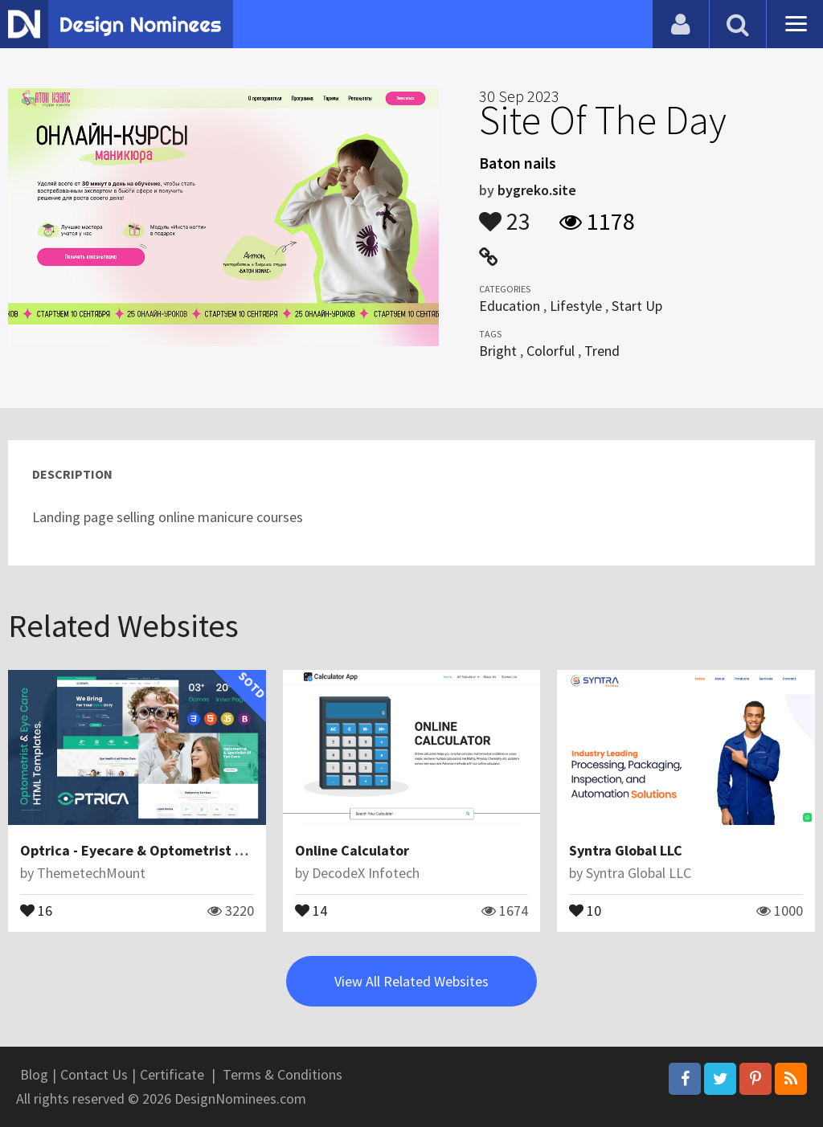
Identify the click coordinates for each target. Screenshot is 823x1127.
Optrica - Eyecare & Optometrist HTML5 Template (182, 850)
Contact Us (94, 1074)
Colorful (550, 350)
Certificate (172, 1074)
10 (585, 909)
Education (509, 305)
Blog (34, 1074)
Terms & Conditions (282, 1074)
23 (504, 214)
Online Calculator (352, 850)
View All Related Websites (411, 981)
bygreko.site (536, 190)
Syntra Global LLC (625, 850)
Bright (498, 350)
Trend (602, 350)
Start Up (637, 305)
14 (311, 909)
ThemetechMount (91, 873)
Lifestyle (576, 305)
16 (36, 909)
